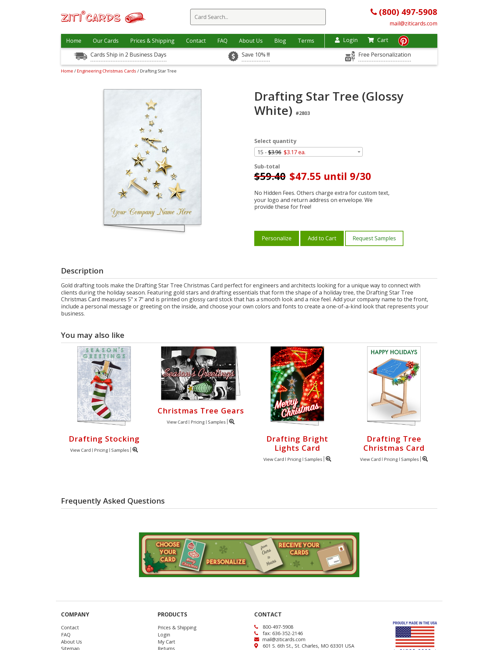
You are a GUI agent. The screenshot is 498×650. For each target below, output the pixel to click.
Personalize (277, 238)
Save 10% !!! (256, 54)
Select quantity (275, 141)
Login (346, 40)
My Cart (166, 641)
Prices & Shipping (152, 40)
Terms (306, 40)
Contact (196, 40)
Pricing (101, 450)
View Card (80, 450)
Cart (378, 40)
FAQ (222, 40)
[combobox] (308, 152)
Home (73, 40)
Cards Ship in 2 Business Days (128, 54)
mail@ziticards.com (413, 23)
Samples (120, 450)
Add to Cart (322, 238)
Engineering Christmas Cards (107, 71)
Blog (280, 40)
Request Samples (374, 238)
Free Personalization (384, 54)
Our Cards (106, 40)
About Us (251, 40)
